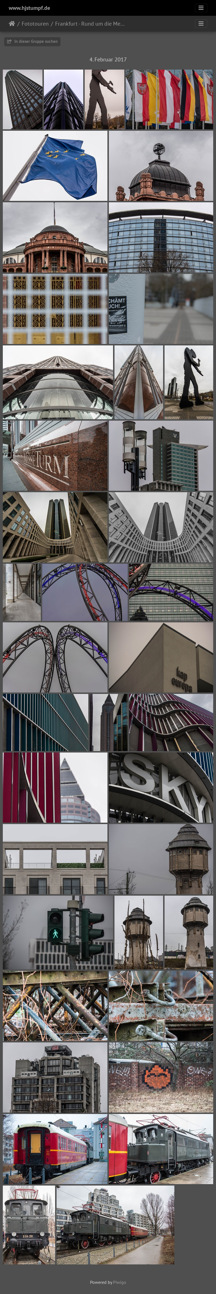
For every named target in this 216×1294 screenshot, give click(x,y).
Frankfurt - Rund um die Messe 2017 (90, 23)
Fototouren (35, 23)
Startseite (12, 23)
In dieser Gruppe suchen (32, 41)
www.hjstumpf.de (29, 8)
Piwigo (119, 1282)
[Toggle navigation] (201, 8)
